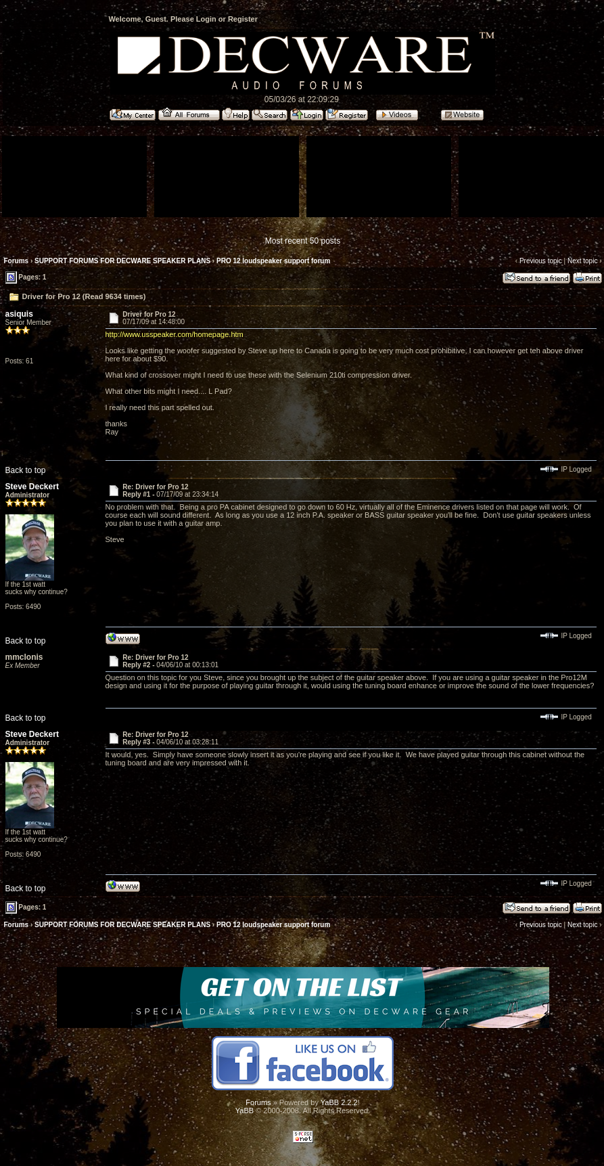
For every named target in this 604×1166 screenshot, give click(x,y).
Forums (16, 261)
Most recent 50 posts (302, 241)
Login (206, 19)
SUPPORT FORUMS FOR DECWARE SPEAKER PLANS (122, 261)
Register (243, 19)
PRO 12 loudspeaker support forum (273, 261)
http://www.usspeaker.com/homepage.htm (174, 334)
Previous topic (540, 261)
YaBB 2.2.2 (339, 1102)
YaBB (244, 1110)
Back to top (25, 470)
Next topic (582, 261)
